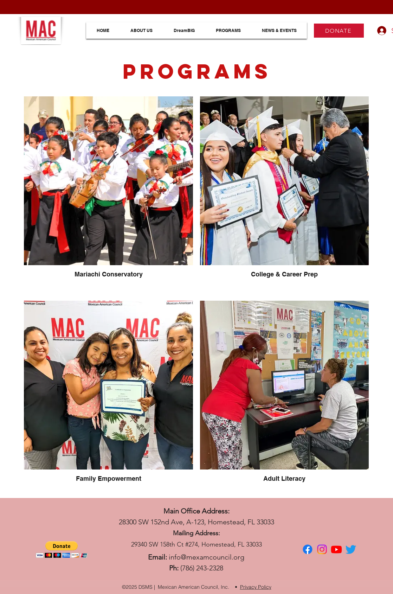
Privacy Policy (255, 587)
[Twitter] (350, 549)
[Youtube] (336, 549)
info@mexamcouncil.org (206, 557)
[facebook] (307, 549)
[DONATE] (339, 31)
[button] (62, 549)
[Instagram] (322, 549)
